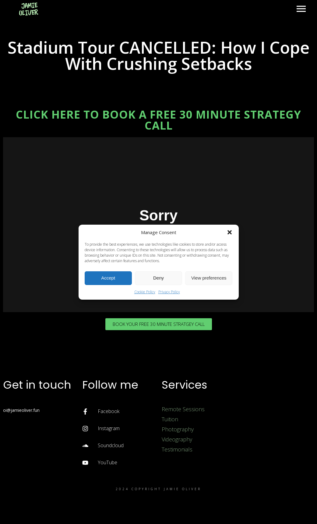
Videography (177, 439)
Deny (158, 277)
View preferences (209, 277)
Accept (108, 277)
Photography (178, 429)
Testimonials (177, 449)
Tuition (170, 419)
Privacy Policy (169, 291)
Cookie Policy (144, 291)
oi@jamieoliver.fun (21, 410)
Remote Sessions (183, 409)
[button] (230, 232)
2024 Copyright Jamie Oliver (158, 489)
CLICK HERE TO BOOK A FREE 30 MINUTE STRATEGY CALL (158, 120)
